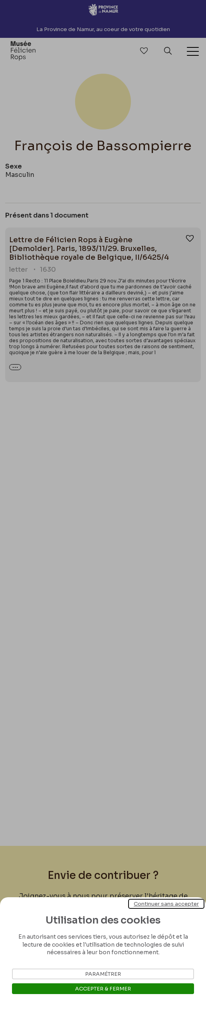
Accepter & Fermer (103, 988)
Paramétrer (103, 974)
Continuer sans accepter (166, 903)
